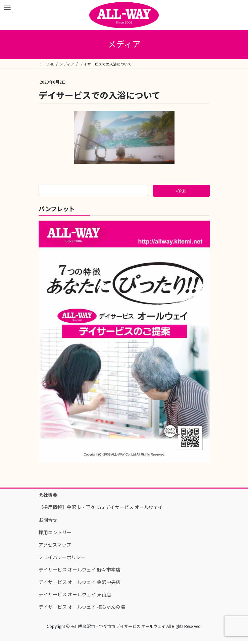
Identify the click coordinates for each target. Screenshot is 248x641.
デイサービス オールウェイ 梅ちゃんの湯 (82, 606)
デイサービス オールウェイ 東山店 (75, 594)
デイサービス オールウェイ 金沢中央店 (79, 582)
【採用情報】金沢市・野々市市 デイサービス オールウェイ (101, 507)
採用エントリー (55, 532)
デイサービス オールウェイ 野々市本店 (79, 569)
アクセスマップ (55, 544)
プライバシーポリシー (62, 557)
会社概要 (48, 494)
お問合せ (48, 519)
